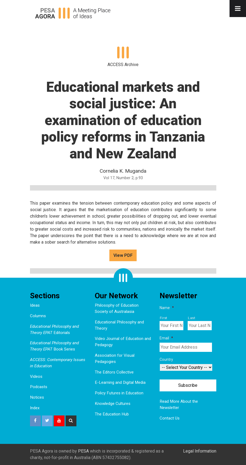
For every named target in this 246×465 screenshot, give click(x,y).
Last (192, 318)
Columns (38, 315)
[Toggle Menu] (238, 8)
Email (166, 338)
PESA (83, 451)
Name (167, 308)
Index (35, 407)
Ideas (35, 305)
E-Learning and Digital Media (120, 382)
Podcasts (38, 386)
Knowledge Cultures (112, 403)
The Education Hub (112, 414)
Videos (36, 376)
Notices (37, 397)
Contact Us (170, 418)
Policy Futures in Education (119, 393)
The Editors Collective (114, 372)
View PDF (123, 255)
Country (166, 359)
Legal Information (199, 451)
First (163, 318)
